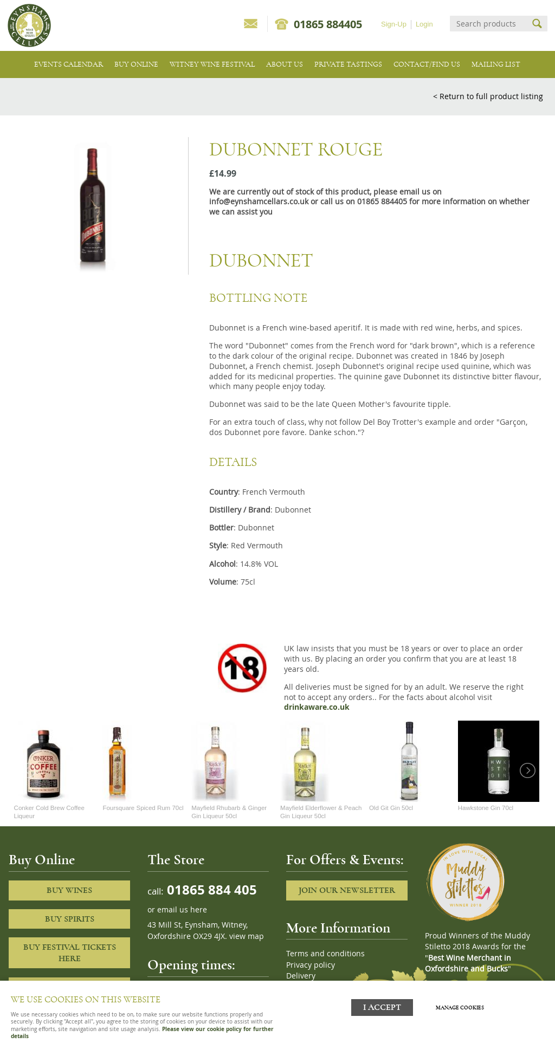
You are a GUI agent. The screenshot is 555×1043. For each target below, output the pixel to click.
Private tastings (348, 64)
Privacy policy (310, 965)
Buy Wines (69, 890)
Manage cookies (461, 1006)
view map (246, 936)
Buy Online (136, 64)
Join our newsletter (347, 890)
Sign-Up (393, 24)
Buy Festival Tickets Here (69, 953)
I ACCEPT (382, 1006)
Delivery (300, 976)
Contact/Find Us (426, 64)
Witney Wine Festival (212, 64)
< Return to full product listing (488, 96)
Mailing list (496, 64)
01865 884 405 (210, 889)
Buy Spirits (69, 919)
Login (424, 24)
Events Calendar (68, 64)
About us (284, 64)
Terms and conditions (325, 953)
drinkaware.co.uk (317, 707)
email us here (182, 910)
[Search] (488, 23)
